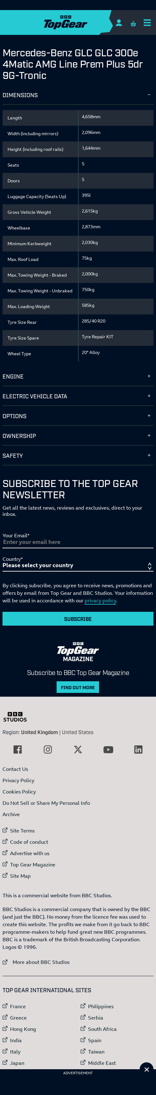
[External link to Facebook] (18, 749)
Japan (17, 1063)
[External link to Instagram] (48, 749)
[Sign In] (118, 22)
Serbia (95, 1018)
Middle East (102, 1063)
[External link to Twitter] (78, 749)
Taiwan (96, 1051)
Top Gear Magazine (32, 864)
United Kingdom (39, 732)
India (16, 1040)
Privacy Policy (18, 780)
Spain (94, 1040)
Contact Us (15, 769)
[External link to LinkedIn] (138, 749)
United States (77, 732)
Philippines (101, 1006)
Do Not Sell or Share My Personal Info (46, 803)
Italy (15, 1051)
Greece (18, 1018)
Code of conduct (29, 842)
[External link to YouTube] (108, 749)
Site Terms (22, 830)
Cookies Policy (19, 791)
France (18, 1006)
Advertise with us (29, 853)
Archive (11, 814)
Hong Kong (23, 1029)
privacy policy (100, 600)
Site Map (20, 876)
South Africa (102, 1029)
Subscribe (78, 619)
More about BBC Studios (36, 961)
